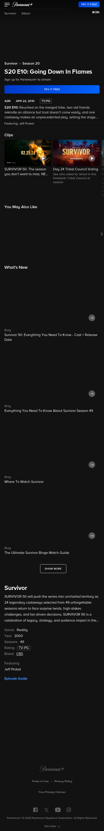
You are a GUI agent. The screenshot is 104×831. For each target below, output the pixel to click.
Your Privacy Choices (52, 792)
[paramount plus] (22, 4)
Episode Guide (15, 678)
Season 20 (31, 63)
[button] (7, 5)
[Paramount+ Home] (52, 769)
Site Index (50, 826)
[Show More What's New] (53, 568)
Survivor (10, 13)
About (26, 13)
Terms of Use (40, 781)
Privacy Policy (63, 781)
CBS (19, 654)
